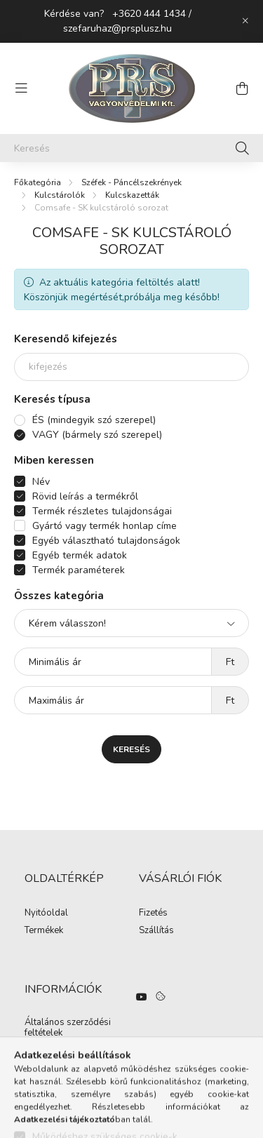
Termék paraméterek (78, 570)
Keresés (131, 749)
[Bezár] (245, 21)
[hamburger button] (21, 88)
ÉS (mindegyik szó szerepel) (94, 420)
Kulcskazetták (132, 195)
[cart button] (242, 88)
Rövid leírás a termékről (85, 496)
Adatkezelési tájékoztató (74, 1051)
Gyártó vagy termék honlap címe (104, 526)
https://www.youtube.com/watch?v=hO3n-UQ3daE (142, 997)
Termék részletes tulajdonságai (102, 511)
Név (41, 481)
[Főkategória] (37, 182)
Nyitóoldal (46, 913)
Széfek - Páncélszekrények (131, 182)
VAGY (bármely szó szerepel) (97, 434)
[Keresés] (131, 148)
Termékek (44, 931)
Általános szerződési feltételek (68, 1028)
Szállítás (156, 931)
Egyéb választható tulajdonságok (106, 540)
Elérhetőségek (54, 1067)
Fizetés (153, 913)
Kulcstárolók (59, 195)
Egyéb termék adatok (79, 555)
